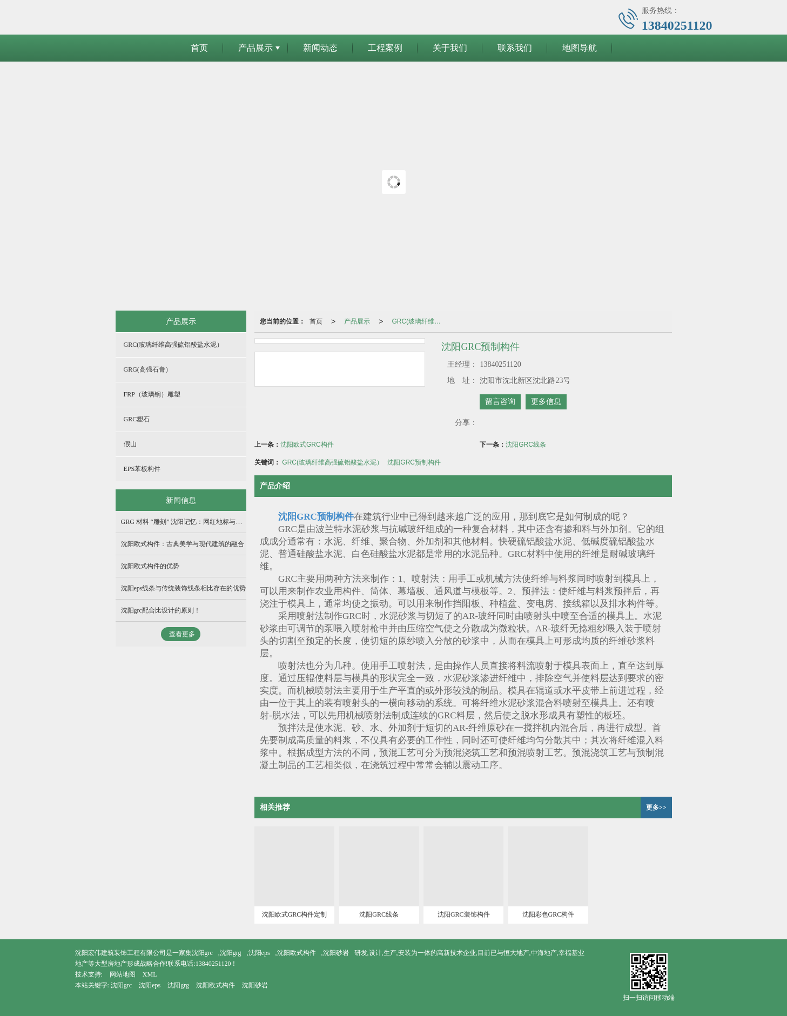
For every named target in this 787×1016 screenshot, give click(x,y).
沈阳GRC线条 (526, 444)
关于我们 (450, 47)
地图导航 (579, 47)
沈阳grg (230, 953)
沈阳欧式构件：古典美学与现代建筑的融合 (182, 544)
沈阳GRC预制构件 (414, 462)
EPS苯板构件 (142, 469)
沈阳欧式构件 (296, 953)
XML (150, 974)
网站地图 (123, 974)
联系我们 (514, 47)
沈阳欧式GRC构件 (307, 444)
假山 (130, 444)
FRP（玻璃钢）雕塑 (152, 394)
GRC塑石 (137, 419)
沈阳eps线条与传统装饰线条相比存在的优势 (183, 588)
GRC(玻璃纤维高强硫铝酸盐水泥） (421, 321)
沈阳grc (202, 953)
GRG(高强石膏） (148, 369)
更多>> (656, 807)
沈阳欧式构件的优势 (150, 566)
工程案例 (385, 47)
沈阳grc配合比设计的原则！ (160, 610)
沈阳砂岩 (336, 953)
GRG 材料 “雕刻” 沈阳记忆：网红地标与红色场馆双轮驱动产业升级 (217, 522)
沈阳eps (259, 953)
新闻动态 (320, 47)
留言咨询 (500, 402)
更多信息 (546, 402)
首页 (199, 47)
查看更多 (182, 634)
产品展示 (255, 47)
